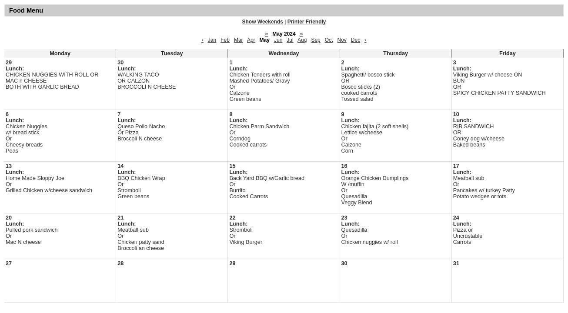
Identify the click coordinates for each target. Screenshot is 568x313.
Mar (238, 40)
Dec (355, 40)
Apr (251, 40)
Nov (341, 40)
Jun (278, 40)
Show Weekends (262, 22)
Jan (212, 40)
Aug (302, 40)
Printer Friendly (306, 22)
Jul (290, 40)
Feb (225, 40)
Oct (329, 40)
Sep (315, 40)
